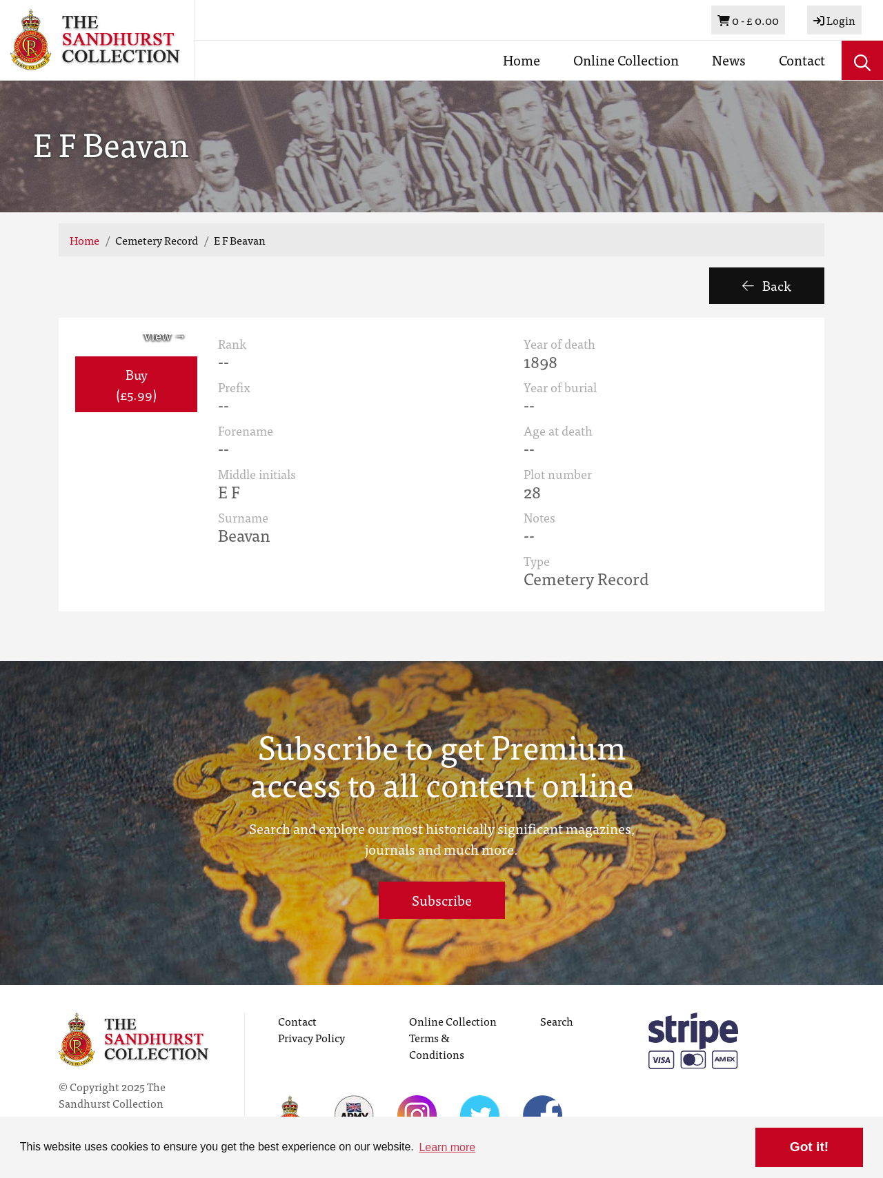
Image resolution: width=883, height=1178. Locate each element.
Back (766, 285)
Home (521, 59)
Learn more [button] (447, 1147)
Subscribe (442, 899)
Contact (802, 59)
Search (556, 1021)
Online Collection (626, 59)
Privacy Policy (311, 1037)
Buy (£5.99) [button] (136, 384)
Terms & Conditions (436, 1045)
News (729, 59)
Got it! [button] (809, 1146)
